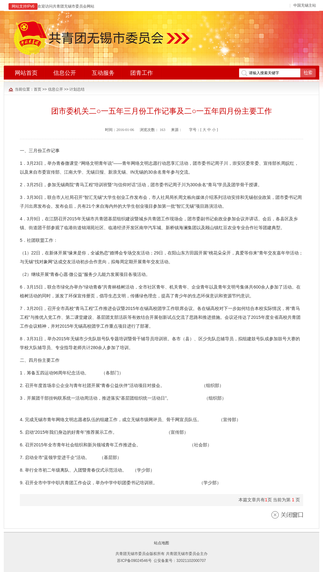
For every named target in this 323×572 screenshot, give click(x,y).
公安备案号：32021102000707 (180, 560)
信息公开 (55, 89)
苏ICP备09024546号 (134, 560)
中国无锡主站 (304, 5)
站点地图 (161, 543)
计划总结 (77, 89)
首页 (37, 89)
